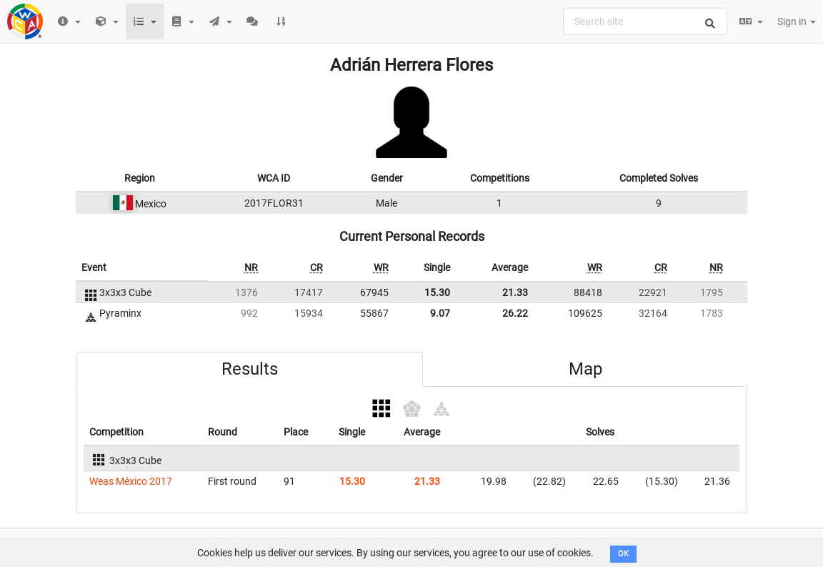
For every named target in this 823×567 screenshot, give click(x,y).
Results (249, 369)
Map (585, 369)
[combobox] (645, 21)
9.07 (440, 313)
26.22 (515, 313)
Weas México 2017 (130, 481)
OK (623, 553)
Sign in (796, 21)
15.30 (437, 292)
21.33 (515, 292)
